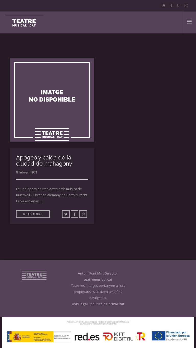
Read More (33, 214)
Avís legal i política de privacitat (98, 304)
